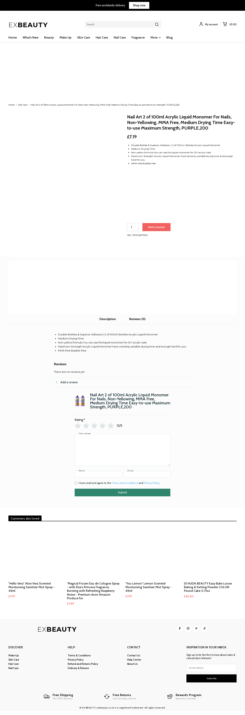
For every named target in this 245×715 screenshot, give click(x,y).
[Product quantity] (133, 227)
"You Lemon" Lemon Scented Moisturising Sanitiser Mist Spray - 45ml (148, 590)
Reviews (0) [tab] (137, 323)
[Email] (146, 478)
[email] (211, 672)
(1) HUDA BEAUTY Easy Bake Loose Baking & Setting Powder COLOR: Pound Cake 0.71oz (208, 590)
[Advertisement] (122, 76)
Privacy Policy (152, 487)
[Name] (98, 478)
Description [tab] (108, 323)
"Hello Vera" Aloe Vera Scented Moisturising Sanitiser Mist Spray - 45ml (31, 590)
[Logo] (58, 700)
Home (11, 104)
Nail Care (22, 104)
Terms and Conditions (125, 487)
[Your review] (122, 454)
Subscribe (211, 682)
